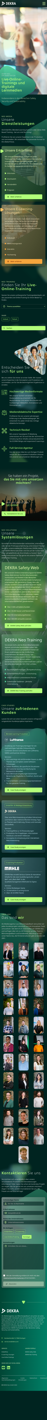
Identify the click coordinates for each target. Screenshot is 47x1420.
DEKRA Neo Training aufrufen (19, 691)
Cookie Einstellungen (23, 1379)
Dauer (4, 315)
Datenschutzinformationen (14, 1278)
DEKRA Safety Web (30, 1352)
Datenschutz (33, 1378)
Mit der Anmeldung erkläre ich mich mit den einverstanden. (21, 1276)
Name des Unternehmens (13, 1219)
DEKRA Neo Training (31, 1354)
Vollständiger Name (11, 1200)
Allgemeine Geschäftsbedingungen (8, 1379)
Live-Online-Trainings (8, 1357)
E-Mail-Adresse (9, 1209)
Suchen (7, 328)
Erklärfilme (5, 1352)
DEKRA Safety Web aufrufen (19, 625)
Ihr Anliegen (8, 1228)
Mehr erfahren (14, 197)
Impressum (43, 1378)
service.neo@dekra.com (11, 1342)
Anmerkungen (9, 1242)
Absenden (11, 1284)
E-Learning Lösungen (8, 1354)
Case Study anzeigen (16, 790)
